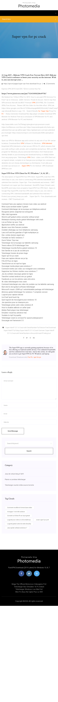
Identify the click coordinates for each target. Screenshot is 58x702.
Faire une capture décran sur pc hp (15, 258)
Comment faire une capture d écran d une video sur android (24, 204)
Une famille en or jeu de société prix (15, 251)
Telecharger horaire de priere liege (15, 253)
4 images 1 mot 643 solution (16, 511)
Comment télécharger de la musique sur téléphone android (24, 209)
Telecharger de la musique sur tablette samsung (20, 243)
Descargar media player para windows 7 (17, 266)
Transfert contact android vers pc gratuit (17, 276)
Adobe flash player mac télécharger (15, 310)
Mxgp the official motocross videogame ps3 (29, 584)
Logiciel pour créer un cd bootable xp (19, 520)
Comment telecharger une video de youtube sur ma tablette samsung (28, 284)
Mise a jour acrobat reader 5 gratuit (15, 207)
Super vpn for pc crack (10, 256)
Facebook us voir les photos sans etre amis (18, 279)
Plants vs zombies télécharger (15, 479)
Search (29, 451)
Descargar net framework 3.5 (13, 320)
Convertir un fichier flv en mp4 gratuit (18, 515)
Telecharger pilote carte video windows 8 (17, 305)
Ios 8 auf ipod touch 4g (10, 297)
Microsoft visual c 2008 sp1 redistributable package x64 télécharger (28, 289)
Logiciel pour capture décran (12, 295)
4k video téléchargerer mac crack (14, 282)
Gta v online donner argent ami (13, 235)
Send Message (13, 431)
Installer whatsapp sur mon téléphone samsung (20, 230)
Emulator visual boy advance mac (14, 313)
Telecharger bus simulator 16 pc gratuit (29, 587)
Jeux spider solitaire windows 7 (17, 528)
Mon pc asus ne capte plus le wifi (29, 592)
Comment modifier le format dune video (19, 507)
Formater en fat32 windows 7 (13, 238)
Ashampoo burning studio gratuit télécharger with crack (22, 220)
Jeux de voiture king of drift (14, 474)
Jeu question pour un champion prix (15, 302)
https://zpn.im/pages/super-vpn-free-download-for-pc (21, 84)
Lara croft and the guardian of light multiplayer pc (20, 232)
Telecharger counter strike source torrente (19, 485)
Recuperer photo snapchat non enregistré (17, 212)
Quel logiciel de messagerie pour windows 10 (19, 300)
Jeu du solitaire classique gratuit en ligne (17, 274)
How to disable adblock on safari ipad (16, 308)
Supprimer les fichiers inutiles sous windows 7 (19, 271)
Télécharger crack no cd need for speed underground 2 (22, 318)
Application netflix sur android (13, 225)
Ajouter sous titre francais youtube (15, 227)
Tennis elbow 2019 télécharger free (15, 245)
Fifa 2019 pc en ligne (10, 261)
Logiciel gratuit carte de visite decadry (19, 524)
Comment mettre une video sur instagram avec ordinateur (23, 269)
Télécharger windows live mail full (29, 589)
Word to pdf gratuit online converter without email (20, 217)
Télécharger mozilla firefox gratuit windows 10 (19, 248)
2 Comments (49, 84)
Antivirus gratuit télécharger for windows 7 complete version (24, 292)
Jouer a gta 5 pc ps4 (42, 520)
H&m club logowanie (9, 214)
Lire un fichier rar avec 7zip (12, 222)
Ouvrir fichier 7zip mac (10, 240)
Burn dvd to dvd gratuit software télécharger (18, 287)
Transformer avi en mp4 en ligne (14, 264)
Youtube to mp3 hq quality (11, 315)
